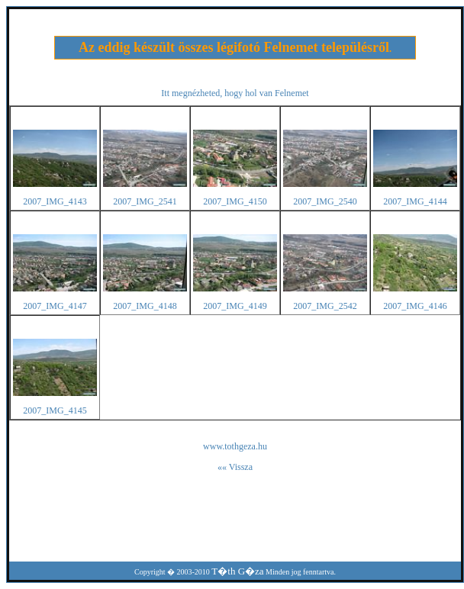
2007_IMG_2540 (325, 201)
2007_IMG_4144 (415, 201)
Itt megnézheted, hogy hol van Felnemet (234, 93)
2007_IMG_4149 (235, 306)
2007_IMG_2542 (325, 306)
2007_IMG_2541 (145, 201)
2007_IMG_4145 (55, 410)
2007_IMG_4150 (235, 201)
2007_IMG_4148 (145, 306)
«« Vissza (235, 467)
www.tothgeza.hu (235, 446)
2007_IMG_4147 (55, 306)
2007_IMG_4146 (415, 306)
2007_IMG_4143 (55, 201)
